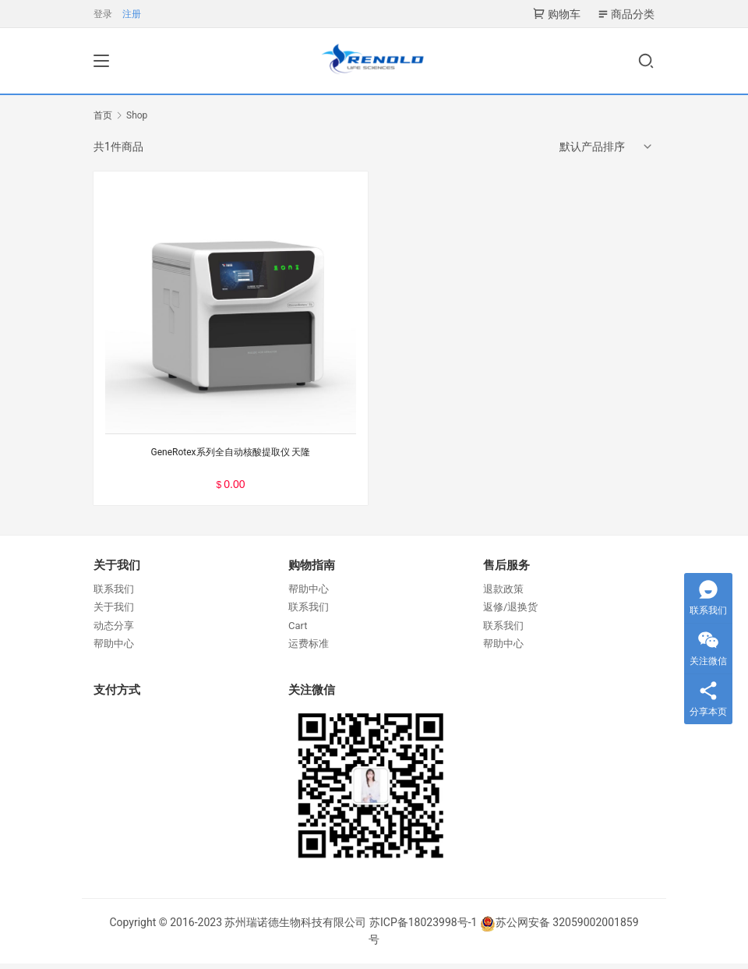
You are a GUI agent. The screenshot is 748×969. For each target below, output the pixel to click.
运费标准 (308, 650)
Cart (298, 631)
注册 (131, 14)
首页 (103, 121)
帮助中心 (114, 650)
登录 (103, 14)
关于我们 (114, 613)
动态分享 (114, 631)
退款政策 (503, 595)
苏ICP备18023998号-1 (423, 928)
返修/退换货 (510, 613)
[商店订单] (606, 152)
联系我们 (114, 595)
